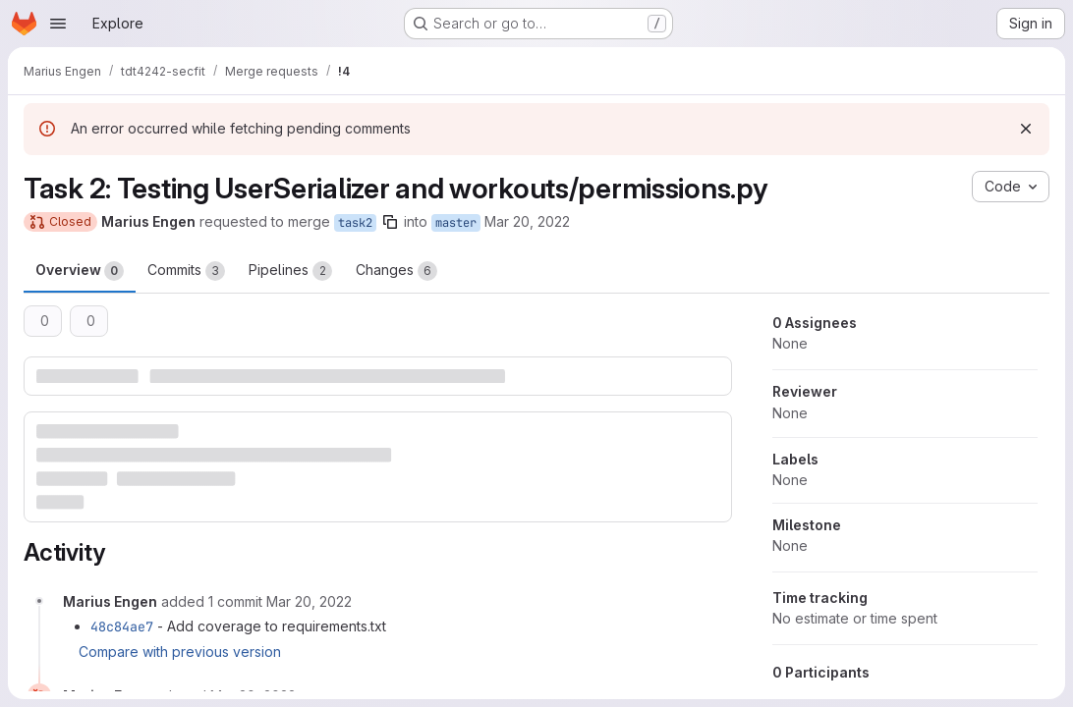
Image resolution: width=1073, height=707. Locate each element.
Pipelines (290, 271)
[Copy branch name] (390, 222)
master (456, 223)
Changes (396, 271)
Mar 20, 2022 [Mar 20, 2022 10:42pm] (527, 221)
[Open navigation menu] (58, 23)
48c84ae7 (121, 626)
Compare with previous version (180, 651)
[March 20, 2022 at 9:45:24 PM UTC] (309, 601)
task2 (355, 223)
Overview (79, 271)
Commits (186, 271)
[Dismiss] (1026, 128)
